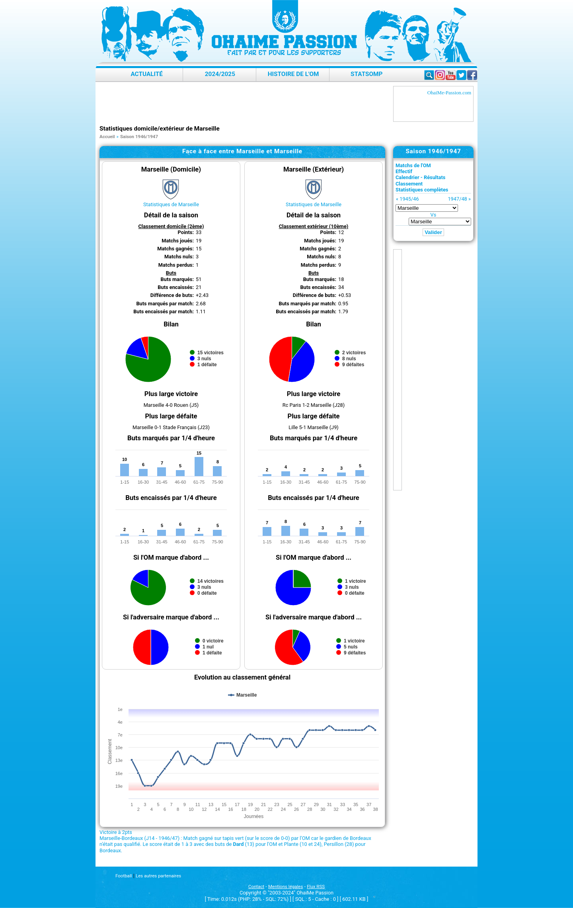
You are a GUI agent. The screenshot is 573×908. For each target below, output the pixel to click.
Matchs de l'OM (413, 165)
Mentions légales (285, 886)
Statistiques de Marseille (171, 204)
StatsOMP (366, 74)
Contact (256, 886)
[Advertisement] (244, 104)
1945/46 (409, 199)
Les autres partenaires (158, 876)
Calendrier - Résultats (420, 177)
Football (123, 876)
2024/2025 (220, 74)
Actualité (147, 74)
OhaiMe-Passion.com (449, 93)
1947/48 (457, 199)
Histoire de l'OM (293, 74)
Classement (409, 184)
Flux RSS (316, 886)
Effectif (404, 171)
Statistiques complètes (422, 190)
